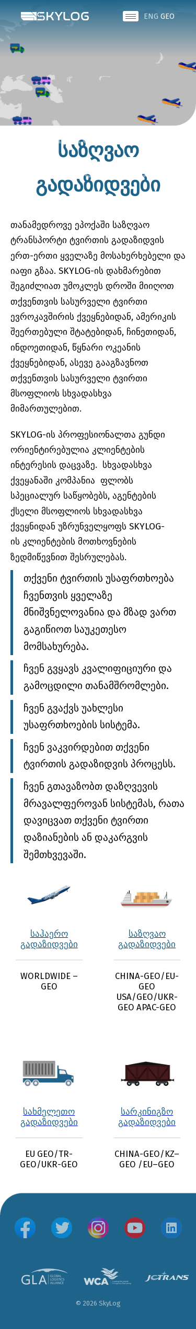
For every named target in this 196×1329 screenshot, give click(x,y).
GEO (167, 16)
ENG (151, 16)
